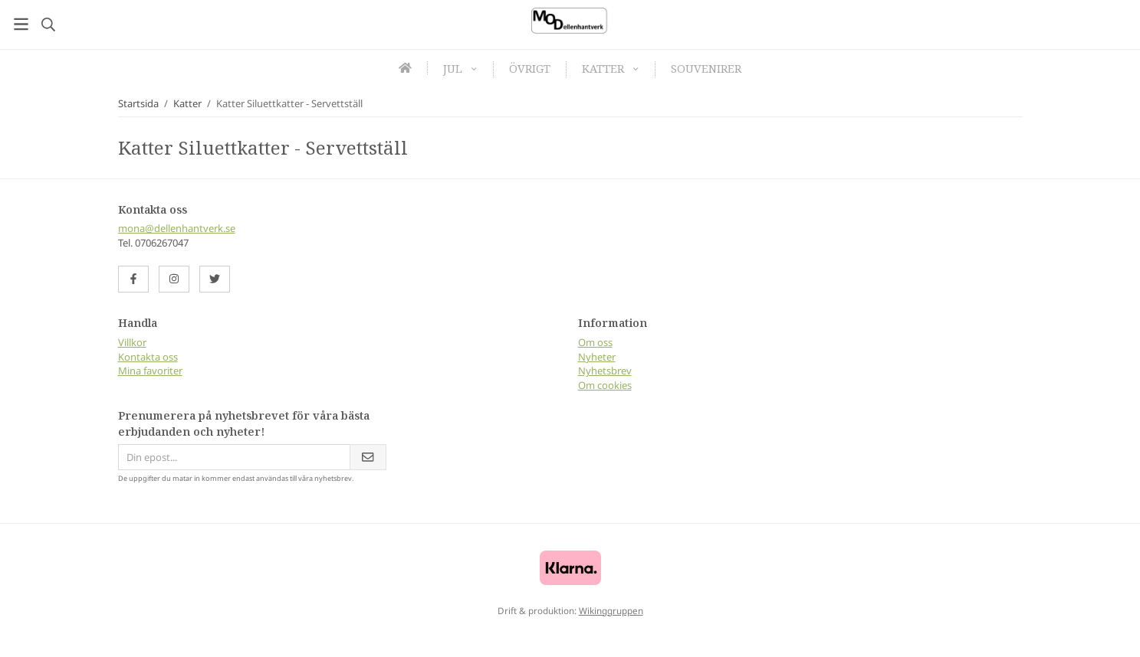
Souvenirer (706, 68)
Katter (610, 68)
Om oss (595, 342)
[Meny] (21, 24)
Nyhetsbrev (605, 371)
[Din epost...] (234, 457)
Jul (460, 68)
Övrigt (529, 68)
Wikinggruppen (611, 610)
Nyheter (597, 357)
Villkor (132, 342)
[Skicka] (368, 457)
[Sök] (47, 24)
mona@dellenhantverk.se (176, 228)
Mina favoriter (150, 371)
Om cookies (605, 385)
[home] (405, 67)
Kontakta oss (148, 357)
